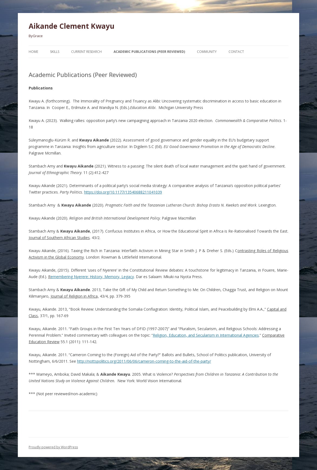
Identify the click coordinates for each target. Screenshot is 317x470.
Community (207, 51)
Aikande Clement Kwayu (71, 26)
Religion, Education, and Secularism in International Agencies (206, 335)
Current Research (86, 51)
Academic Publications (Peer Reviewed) (149, 51)
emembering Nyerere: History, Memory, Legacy (92, 276)
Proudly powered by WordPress (53, 447)
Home (33, 51)
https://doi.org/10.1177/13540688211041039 (123, 192)
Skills (54, 51)
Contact (236, 51)
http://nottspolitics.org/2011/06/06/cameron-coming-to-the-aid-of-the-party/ (144, 361)
